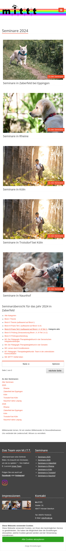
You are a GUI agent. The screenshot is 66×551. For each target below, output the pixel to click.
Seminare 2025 (44, 457)
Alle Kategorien (10, 316)
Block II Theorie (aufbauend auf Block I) (20, 322)
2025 (4, 385)
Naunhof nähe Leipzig (13, 401)
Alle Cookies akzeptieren (33, 539)
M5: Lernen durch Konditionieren (17, 348)
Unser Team (16, 466)
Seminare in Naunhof (17, 295)
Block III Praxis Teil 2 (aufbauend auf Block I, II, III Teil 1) (26, 329)
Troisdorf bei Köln (11, 398)
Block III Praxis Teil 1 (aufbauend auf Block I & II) (23, 326)
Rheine (6, 388)
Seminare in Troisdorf (47, 473)
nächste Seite (55, 371)
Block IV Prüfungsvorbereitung (16, 336)
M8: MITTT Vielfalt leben (14, 357)
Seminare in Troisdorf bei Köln (23, 242)
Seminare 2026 (44, 460)
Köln (5, 394)
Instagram (19, 475)
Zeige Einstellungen (33, 546)
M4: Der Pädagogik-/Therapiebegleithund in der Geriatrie (26, 345)
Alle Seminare (8, 382)
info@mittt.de (46, 518)
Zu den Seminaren (56, 76)
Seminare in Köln (14, 189)
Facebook (6, 475)
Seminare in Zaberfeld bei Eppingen (26, 83)
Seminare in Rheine (15, 136)
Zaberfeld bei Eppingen (13, 391)
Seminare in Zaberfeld (47, 463)
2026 (4, 404)
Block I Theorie (10, 319)
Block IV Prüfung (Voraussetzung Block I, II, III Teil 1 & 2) (26, 333)
